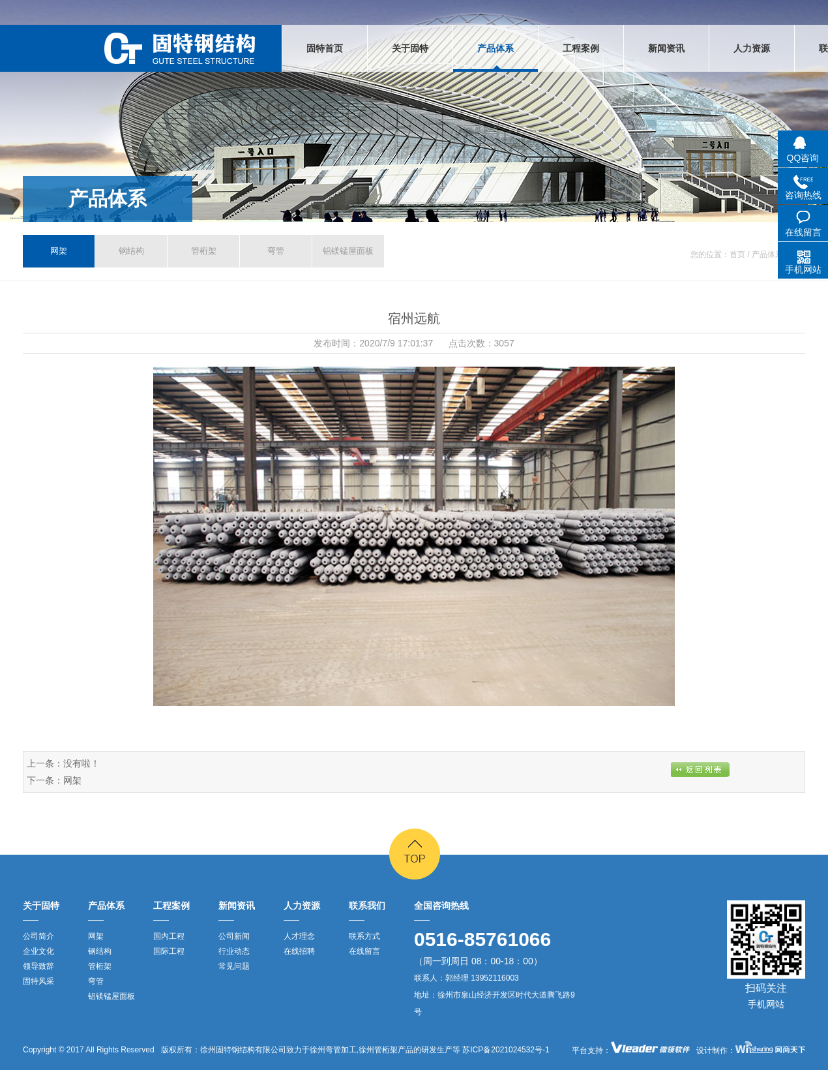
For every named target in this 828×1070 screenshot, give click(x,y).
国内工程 (169, 936)
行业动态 (234, 951)
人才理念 (299, 936)
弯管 (275, 251)
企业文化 (38, 951)
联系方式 (364, 936)
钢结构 (131, 251)
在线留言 (364, 951)
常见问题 (234, 966)
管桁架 (203, 251)
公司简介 (38, 936)
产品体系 (107, 198)
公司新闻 (234, 936)
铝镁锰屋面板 (348, 251)
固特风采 (38, 981)
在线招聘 (299, 951)
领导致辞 (38, 966)
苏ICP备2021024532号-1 (505, 1049)
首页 (737, 254)
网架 (58, 251)
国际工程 (169, 951)
